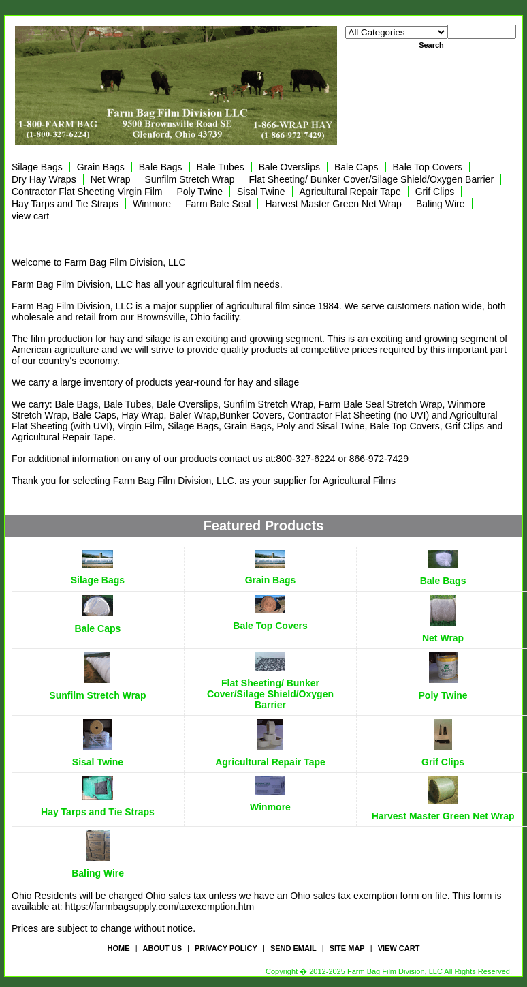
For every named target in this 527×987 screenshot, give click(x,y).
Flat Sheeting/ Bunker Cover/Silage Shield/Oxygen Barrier (371, 179)
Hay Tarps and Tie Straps (65, 203)
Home (119, 948)
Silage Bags (37, 167)
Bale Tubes (220, 167)
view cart (30, 216)
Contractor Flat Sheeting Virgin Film (87, 191)
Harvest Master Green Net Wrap (333, 203)
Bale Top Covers (427, 167)
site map (347, 948)
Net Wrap (111, 179)
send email (293, 948)
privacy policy (226, 948)
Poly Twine (200, 191)
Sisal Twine (261, 191)
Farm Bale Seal (218, 203)
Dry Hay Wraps (44, 179)
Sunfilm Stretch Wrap (190, 179)
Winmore (152, 203)
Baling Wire (440, 203)
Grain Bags (101, 167)
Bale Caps (356, 167)
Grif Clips (435, 191)
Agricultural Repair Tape (350, 191)
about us (162, 948)
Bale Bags (160, 167)
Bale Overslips (289, 167)
